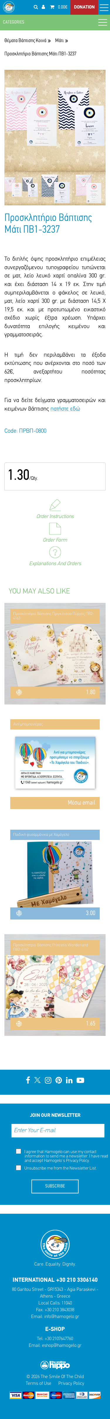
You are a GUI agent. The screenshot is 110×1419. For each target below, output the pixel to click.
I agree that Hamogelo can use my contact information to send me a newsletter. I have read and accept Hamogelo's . (62, 1156)
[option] (21, 188)
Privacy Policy (77, 1161)
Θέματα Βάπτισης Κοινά (25, 41)
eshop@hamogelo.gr (62, 1345)
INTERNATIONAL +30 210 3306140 (55, 1280)
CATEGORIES (55, 22)
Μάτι (59, 41)
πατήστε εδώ (65, 409)
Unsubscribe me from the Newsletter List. (56, 1168)
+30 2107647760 (59, 1339)
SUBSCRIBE (55, 1186)
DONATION (84, 7)
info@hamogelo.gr (61, 1316)
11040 (67, 1303)
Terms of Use (38, 1383)
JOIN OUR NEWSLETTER (55, 1115)
